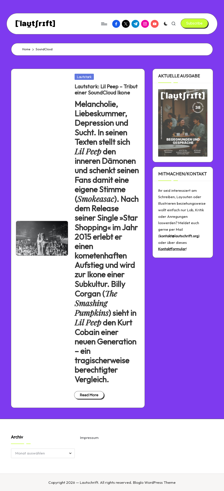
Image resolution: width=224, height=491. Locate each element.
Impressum (89, 437)
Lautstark (84, 77)
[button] (194, 23)
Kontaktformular (172, 248)
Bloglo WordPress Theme (154, 482)
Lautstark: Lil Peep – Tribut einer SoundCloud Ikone (106, 89)
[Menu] (104, 23)
